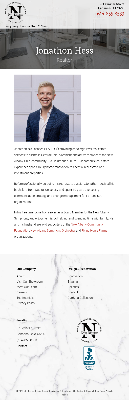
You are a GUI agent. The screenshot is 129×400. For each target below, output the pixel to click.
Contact (73, 292)
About (21, 276)
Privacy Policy (26, 303)
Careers (22, 292)
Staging (73, 281)
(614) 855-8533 (27, 340)
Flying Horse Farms (94, 230)
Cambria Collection (80, 298)
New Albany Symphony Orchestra (52, 230)
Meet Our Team (27, 287)
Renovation (75, 276)
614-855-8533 (110, 13)
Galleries (73, 287)
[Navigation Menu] (122, 23)
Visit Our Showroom (30, 281)
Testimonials (25, 298)
